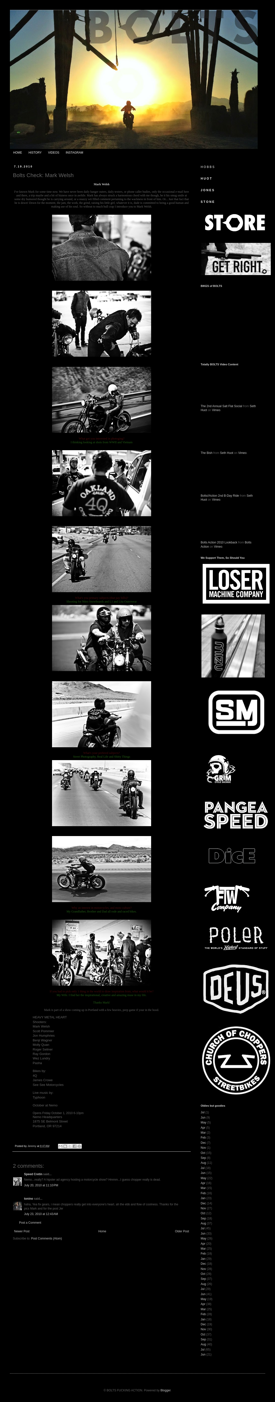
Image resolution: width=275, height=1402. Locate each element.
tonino (28, 1198)
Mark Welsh (101, 184)
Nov (203, 1147)
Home (102, 1231)
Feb (203, 1137)
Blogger (166, 1390)
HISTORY (35, 152)
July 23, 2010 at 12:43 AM (41, 1214)
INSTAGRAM (74, 152)
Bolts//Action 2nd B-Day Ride (220, 495)
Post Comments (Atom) (46, 1238)
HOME (17, 152)
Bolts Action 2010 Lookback (219, 542)
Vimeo (216, 410)
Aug (203, 1163)
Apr (203, 1127)
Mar (203, 1132)
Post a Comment (30, 1222)
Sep (203, 1158)
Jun (203, 1117)
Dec (203, 1143)
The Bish (206, 453)
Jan (203, 1198)
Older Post (182, 1231)
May (203, 1122)
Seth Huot (226, 453)
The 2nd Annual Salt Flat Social (221, 406)
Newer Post (21, 1231)
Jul (202, 1112)
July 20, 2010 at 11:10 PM (41, 1185)
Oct (203, 1153)
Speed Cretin (33, 1174)
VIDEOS (53, 152)
